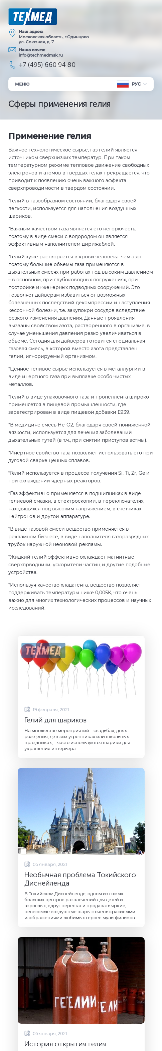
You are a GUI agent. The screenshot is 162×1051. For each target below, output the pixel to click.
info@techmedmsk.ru (41, 55)
